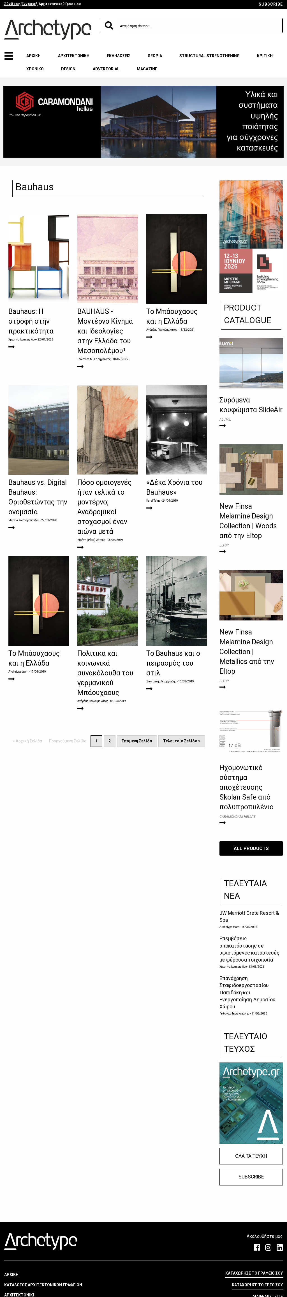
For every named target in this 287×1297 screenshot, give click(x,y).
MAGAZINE (147, 69)
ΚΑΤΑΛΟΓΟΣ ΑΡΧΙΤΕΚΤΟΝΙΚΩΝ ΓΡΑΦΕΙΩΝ (43, 1285)
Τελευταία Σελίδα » (181, 741)
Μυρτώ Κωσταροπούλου (24, 520)
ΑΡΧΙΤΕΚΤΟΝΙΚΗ (73, 56)
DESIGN (68, 69)
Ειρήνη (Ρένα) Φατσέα (91, 539)
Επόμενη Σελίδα (137, 741)
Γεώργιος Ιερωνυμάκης (234, 1013)
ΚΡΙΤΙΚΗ (265, 56)
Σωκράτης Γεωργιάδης (161, 681)
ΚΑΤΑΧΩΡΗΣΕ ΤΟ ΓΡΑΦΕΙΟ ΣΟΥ (254, 1273)
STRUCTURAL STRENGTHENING (209, 56)
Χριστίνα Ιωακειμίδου (22, 339)
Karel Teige (153, 500)
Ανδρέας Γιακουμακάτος (161, 329)
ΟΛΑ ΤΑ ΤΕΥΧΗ (251, 1156)
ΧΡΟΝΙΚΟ (35, 69)
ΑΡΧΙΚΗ (33, 56)
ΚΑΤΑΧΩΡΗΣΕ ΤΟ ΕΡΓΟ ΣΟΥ (257, 1285)
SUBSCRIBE (271, 4)
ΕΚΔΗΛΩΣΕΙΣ (118, 56)
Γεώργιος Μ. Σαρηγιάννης (94, 359)
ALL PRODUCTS (251, 848)
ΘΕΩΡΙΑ (155, 56)
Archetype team (18, 671)
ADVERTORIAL (106, 69)
